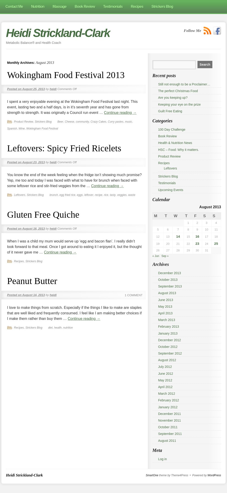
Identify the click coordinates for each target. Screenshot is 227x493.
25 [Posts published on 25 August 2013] (216, 243)
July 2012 (165, 367)
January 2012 (168, 407)
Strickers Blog (43, 121)
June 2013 (165, 300)
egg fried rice (67, 195)
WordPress (214, 475)
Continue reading (120, 113)
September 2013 (170, 286)
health (58, 327)
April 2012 (165, 387)
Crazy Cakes (98, 121)
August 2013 (167, 293)
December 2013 (169, 273)
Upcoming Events (170, 190)
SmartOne (152, 475)
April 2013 (165, 313)
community (82, 121)
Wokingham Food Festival (42, 128)
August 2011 (167, 440)
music (128, 121)
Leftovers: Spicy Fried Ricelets (64, 148)
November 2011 (169, 420)
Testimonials (167, 183)
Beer (60, 121)
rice (106, 195)
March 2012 (166, 393)
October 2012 (168, 347)
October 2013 (168, 280)
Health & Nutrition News (175, 143)
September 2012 (170, 353)
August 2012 (167, 360)
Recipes (19, 261)
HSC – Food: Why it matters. (178, 150)
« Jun (155, 256)
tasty (113, 195)
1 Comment (134, 295)
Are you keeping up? (172, 97)
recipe (99, 195)
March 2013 (166, 320)
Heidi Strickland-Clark (58, 33)
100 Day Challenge (171, 129)
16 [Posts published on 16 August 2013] (197, 236)
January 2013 (168, 333)
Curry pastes (115, 121)
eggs (80, 195)
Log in (162, 459)
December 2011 (169, 414)
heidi (53, 89)
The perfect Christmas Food (178, 91)
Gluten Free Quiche (43, 214)
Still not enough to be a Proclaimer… (184, 84)
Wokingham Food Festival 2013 (65, 75)
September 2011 (170, 434)
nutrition (68, 327)
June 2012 (165, 373)
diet (50, 327)
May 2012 (165, 380)
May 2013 (165, 306)
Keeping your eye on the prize (179, 104)
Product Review (23, 121)
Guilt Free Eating (170, 111)
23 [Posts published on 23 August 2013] (197, 243)
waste (131, 195)
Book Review (167, 136)
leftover (88, 195)
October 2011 (168, 427)
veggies (122, 195)
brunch (53, 195)
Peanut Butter (32, 281)
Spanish (12, 128)
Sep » (164, 256)
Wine (22, 128)
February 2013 (168, 326)
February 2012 (168, 400)
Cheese (69, 121)
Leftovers (19, 195)
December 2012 (169, 340)
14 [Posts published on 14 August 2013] (178, 236)
